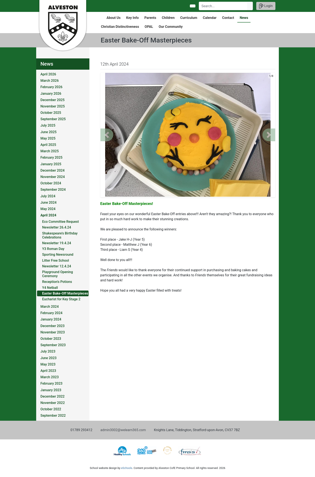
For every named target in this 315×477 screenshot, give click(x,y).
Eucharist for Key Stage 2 (61, 299)
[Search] (223, 6)
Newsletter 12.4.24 (56, 266)
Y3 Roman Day (53, 249)
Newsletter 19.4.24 (56, 243)
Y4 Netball (50, 288)
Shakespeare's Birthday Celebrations (59, 235)
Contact (228, 18)
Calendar (209, 18)
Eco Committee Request (60, 222)
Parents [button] (150, 18)
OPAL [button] (149, 27)
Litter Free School (55, 260)
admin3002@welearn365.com (123, 430)
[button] (106, 134)
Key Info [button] (132, 18)
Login (266, 5)
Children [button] (168, 18)
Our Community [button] (171, 27)
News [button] (244, 18)
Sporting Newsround (57, 255)
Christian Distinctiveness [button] (120, 27)
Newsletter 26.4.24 (56, 227)
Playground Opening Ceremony (57, 274)
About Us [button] (114, 18)
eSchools (126, 468)
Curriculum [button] (188, 18)
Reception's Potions (57, 282)
